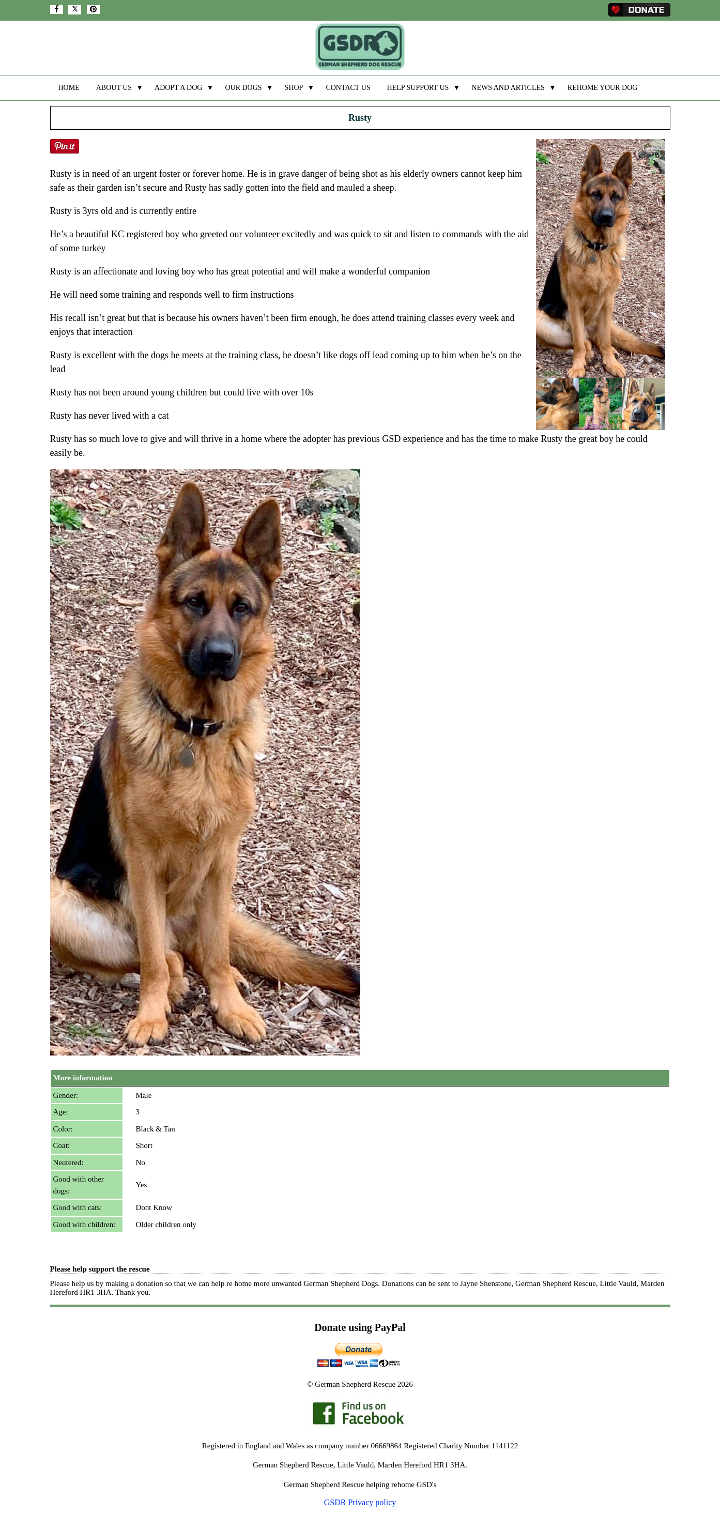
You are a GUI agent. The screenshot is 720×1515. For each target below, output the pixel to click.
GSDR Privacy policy (360, 1502)
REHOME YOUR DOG (603, 87)
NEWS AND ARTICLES (508, 87)
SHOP (294, 87)
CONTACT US (348, 87)
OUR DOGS (243, 87)
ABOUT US (114, 87)
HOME (69, 87)
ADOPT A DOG (178, 87)
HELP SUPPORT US (418, 87)
